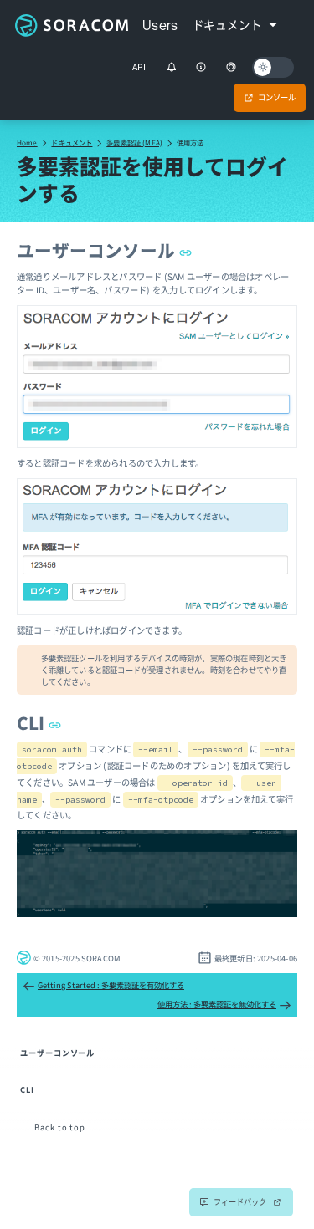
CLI (39, 722)
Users (160, 25)
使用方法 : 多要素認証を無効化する (224, 1005)
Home (27, 142)
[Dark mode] (273, 67)
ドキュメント (71, 142)
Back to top (59, 1127)
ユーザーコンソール (104, 250)
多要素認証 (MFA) (134, 142)
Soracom (71, 25)
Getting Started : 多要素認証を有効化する (103, 985)
